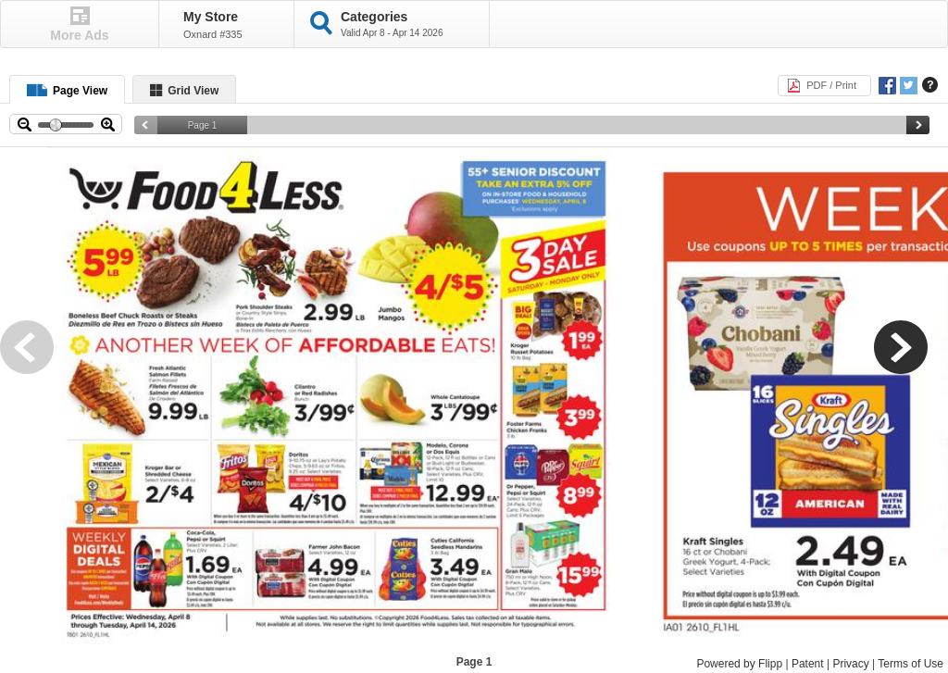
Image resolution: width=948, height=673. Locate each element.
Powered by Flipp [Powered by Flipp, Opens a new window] (739, 663)
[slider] (531, 125)
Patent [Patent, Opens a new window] (808, 663)
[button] (37, 357)
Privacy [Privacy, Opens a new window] (850, 663)
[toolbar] (474, 395)
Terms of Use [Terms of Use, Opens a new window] (910, 663)
